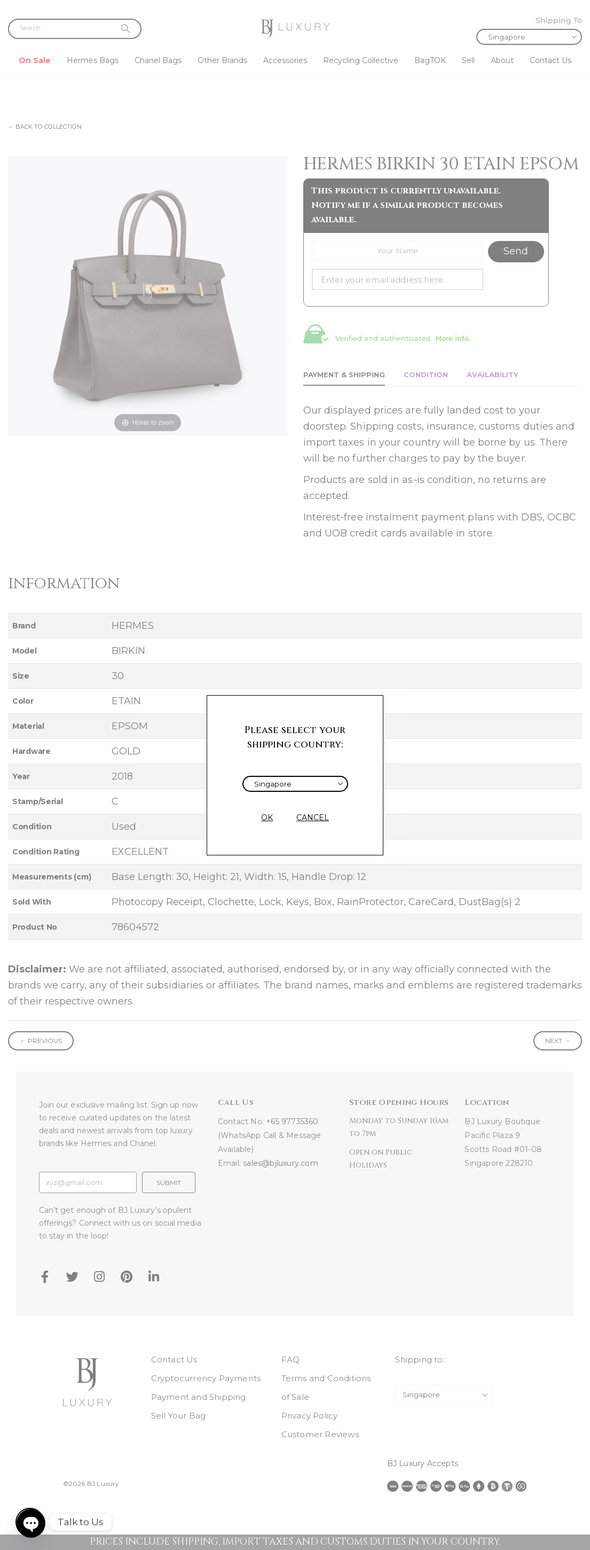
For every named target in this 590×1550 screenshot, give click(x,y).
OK (267, 817)
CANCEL (312, 817)
